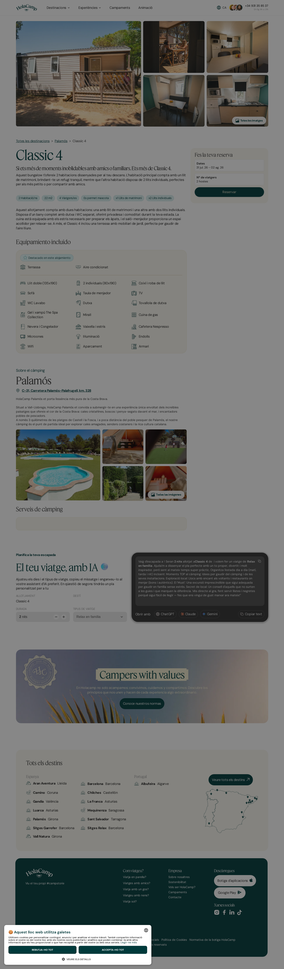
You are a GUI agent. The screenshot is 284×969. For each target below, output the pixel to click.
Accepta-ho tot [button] (113, 950)
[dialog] (77, 945)
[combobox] (146, 930)
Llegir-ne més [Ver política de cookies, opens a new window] (128, 942)
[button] (77, 959)
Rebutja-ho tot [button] (42, 950)
